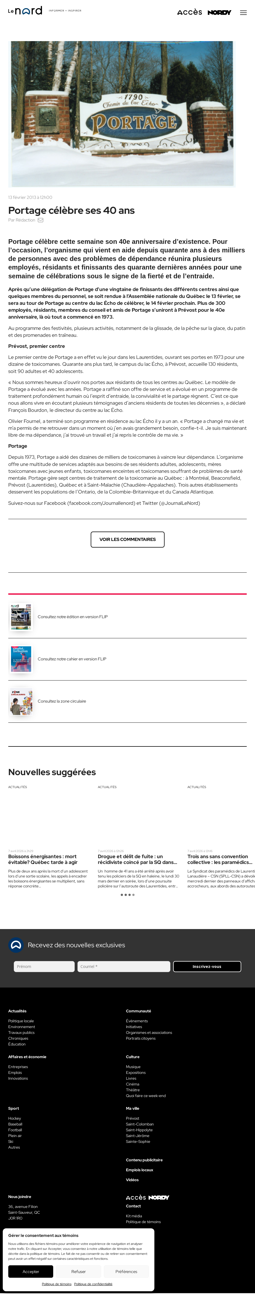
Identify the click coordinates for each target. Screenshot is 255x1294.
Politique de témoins (56, 1284)
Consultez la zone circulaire (62, 702)
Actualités (17, 788)
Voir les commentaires (128, 540)
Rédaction (25, 221)
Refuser (78, 1271)
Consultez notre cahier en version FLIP (72, 660)
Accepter (31, 1271)
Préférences (126, 1271)
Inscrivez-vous (207, 967)
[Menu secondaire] (243, 13)
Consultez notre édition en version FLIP (73, 617)
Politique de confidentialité (93, 1284)
